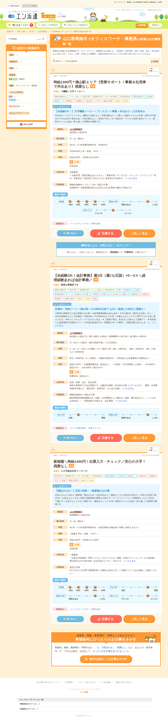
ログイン (155, 25)
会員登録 (142, 25)
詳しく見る (140, 233)
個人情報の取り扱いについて (48, 682)
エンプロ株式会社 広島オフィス (85, 428)
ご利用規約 (68, 682)
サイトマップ (139, 10)
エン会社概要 (105, 682)
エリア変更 (61, 16)
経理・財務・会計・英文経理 (146, 51)
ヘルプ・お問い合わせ (123, 10)
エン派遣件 (13, 6)
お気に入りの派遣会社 (77, 25)
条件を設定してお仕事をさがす (108, 659)
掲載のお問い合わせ (155, 10)
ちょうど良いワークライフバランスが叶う (23, 11)
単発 (83, 54)
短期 (77, 54)
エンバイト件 (29, 6)
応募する (107, 233)
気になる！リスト (22, 25)
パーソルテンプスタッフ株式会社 (85, 223)
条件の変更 (28, 124)
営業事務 (128, 51)
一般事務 (119, 51)
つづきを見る (131, 178)
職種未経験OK (104, 54)
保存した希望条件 (50, 25)
